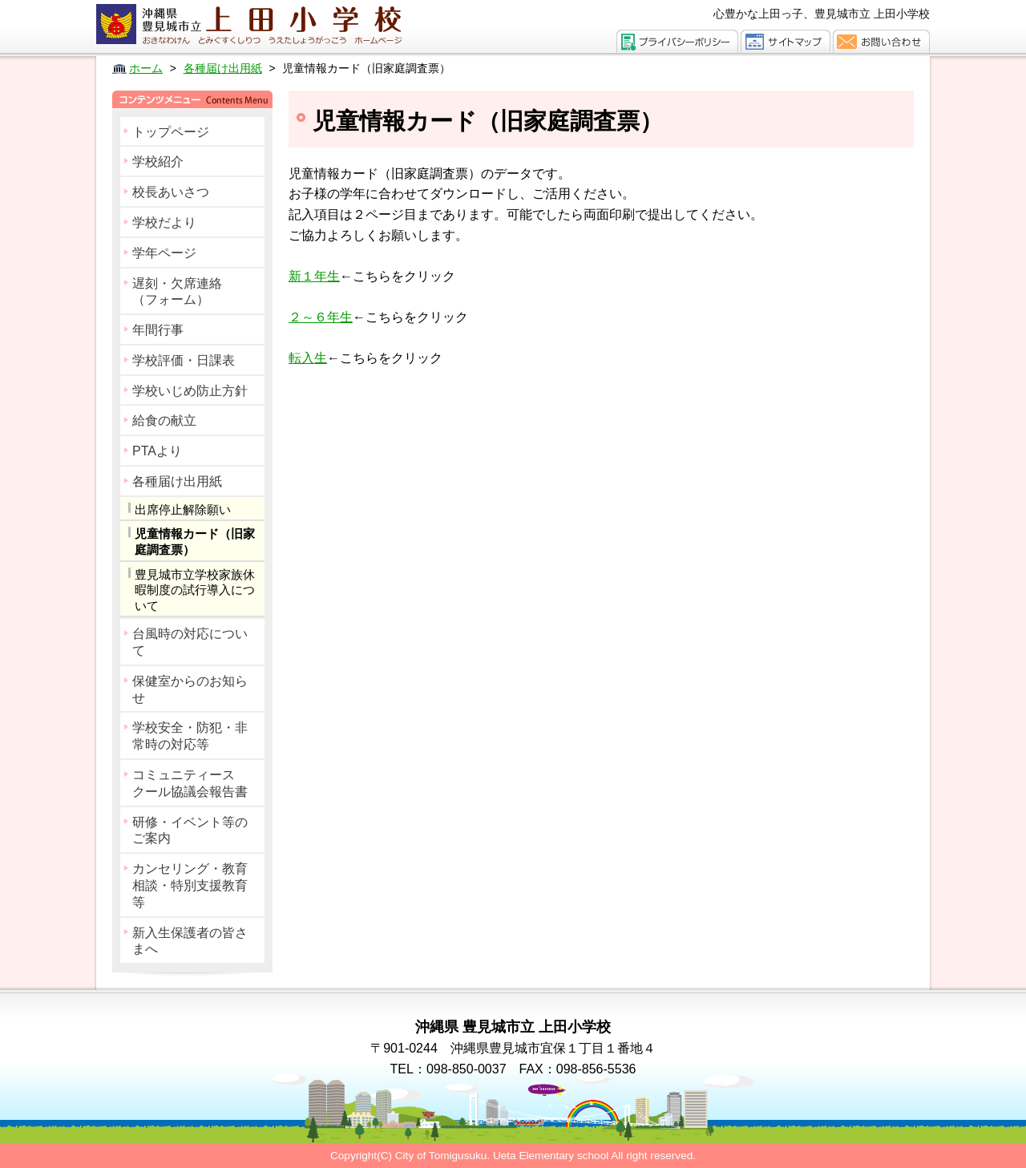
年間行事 (158, 330)
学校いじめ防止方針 (190, 391)
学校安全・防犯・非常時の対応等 (190, 736)
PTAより (157, 451)
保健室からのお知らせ (190, 689)
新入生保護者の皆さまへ (190, 941)
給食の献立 (164, 420)
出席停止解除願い (183, 509)
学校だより (164, 222)
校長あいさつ (170, 192)
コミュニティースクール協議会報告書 (190, 783)
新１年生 (314, 276)
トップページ (170, 132)
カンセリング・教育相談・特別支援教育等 (190, 885)
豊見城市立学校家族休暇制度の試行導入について (195, 590)
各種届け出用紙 (177, 481)
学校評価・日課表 (183, 360)
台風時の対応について (190, 642)
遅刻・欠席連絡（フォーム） (177, 292)
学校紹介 (158, 161)
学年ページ (164, 253)
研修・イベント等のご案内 (190, 830)
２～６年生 (321, 317)
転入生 (308, 358)
